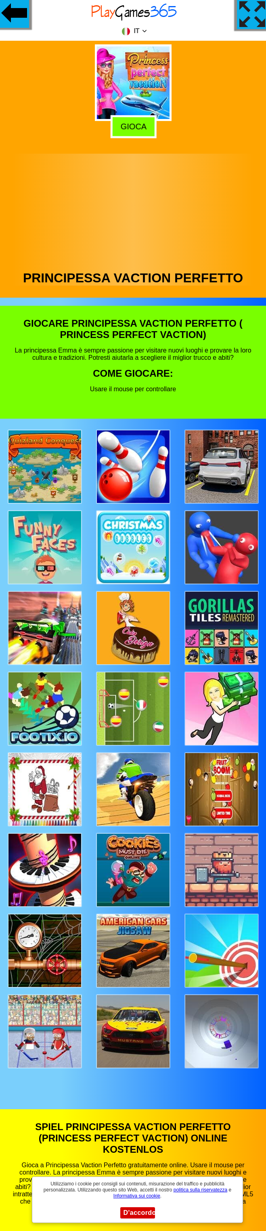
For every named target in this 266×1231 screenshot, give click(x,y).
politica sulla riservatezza (200, 1190)
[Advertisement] (133, 210)
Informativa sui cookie (136, 1196)
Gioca (132, 125)
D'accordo (139, 1212)
